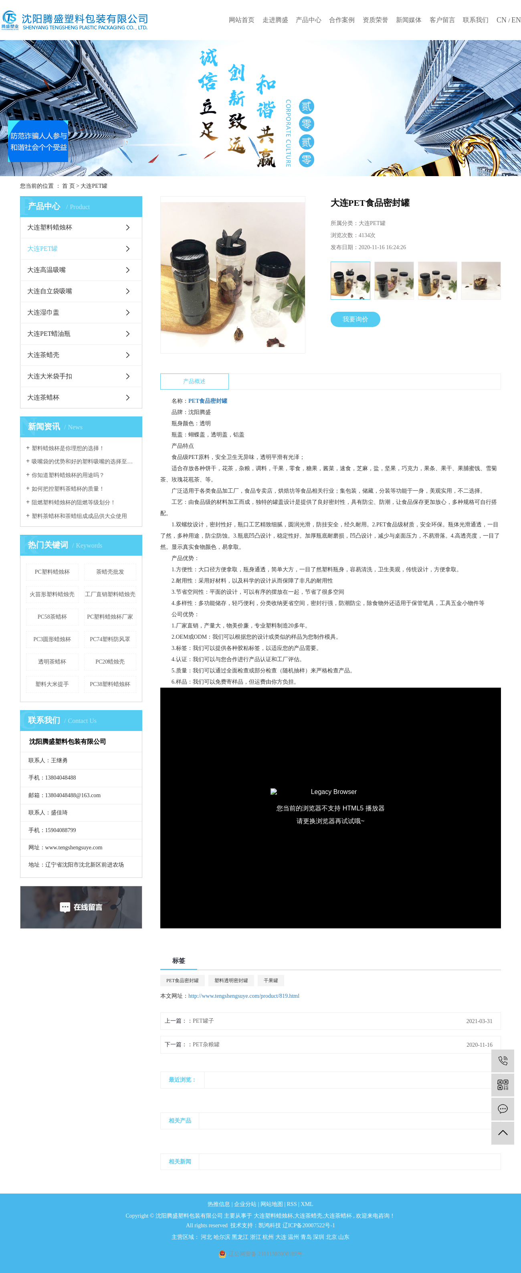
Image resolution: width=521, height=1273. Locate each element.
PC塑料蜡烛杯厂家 (110, 617)
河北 (207, 1237)
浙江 (256, 1237)
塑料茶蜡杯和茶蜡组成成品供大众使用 (79, 516)
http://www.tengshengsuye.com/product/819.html (243, 996)
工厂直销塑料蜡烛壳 (110, 594)
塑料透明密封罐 (231, 980)
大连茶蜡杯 (43, 397)
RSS (292, 1204)
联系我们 (476, 19)
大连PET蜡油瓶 (49, 333)
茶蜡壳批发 (110, 572)
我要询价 (355, 319)
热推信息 (219, 1204)
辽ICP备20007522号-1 (309, 1225)
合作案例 (342, 19)
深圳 (319, 1237)
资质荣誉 (375, 19)
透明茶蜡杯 (52, 662)
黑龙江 (241, 1237)
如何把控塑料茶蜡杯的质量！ (68, 489)
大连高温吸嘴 (46, 269)
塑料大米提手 (52, 684)
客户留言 (442, 19)
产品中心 (308, 19)
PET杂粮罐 (206, 1045)
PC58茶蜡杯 (52, 617)
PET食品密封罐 (182, 980)
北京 (332, 1237)
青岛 (307, 1237)
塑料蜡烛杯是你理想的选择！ (68, 448)
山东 (343, 1237)
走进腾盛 (275, 19)
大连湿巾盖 (43, 312)
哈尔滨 (223, 1237)
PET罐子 (203, 1021)
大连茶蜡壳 (43, 354)
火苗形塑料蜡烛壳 (52, 594)
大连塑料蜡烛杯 (49, 227)
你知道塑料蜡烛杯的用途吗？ (68, 475)
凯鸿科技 (269, 1225)
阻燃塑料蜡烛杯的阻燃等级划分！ (74, 502)
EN (516, 20)
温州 (294, 1237)
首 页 (68, 186)
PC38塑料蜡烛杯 (110, 684)
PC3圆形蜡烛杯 (52, 639)
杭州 (269, 1237)
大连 (281, 1237)
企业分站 (245, 1204)
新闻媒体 (409, 19)
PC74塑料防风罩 (110, 639)
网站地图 (272, 1204)
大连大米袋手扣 (49, 376)
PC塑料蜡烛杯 (52, 572)
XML (307, 1204)
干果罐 (271, 980)
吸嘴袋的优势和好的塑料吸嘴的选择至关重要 (84, 462)
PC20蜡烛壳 (110, 662)
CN (503, 20)
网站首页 (241, 19)
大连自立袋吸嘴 (49, 291)
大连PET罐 (94, 186)
